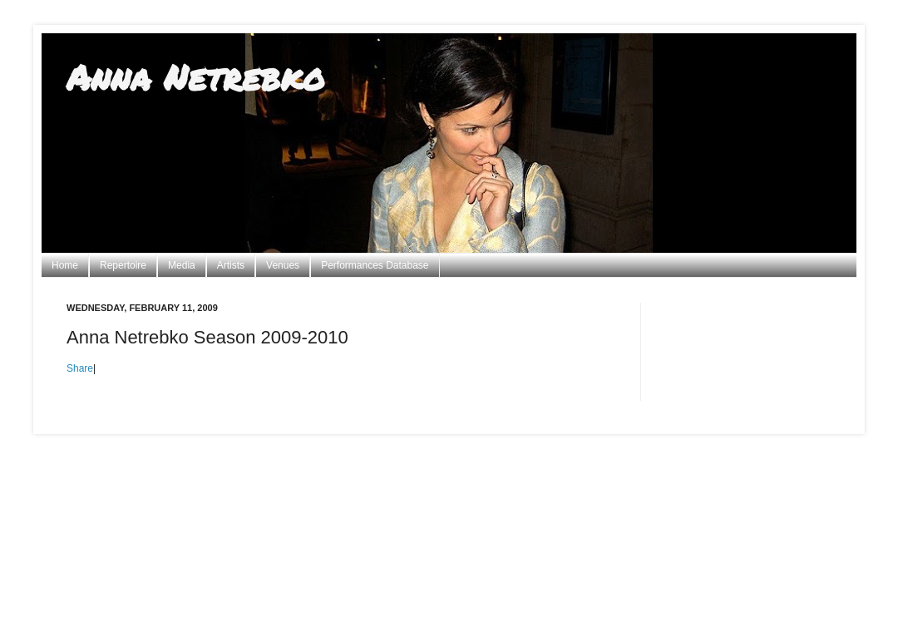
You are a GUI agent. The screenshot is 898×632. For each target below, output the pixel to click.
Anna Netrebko (195, 76)
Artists (230, 265)
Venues (282, 265)
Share (80, 368)
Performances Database (374, 265)
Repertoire (123, 265)
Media (181, 265)
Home (65, 265)
